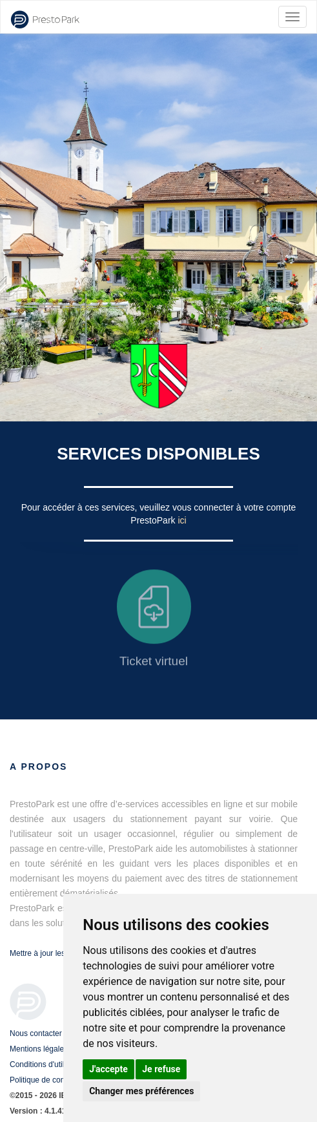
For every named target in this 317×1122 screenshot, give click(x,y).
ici (182, 520)
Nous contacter (36, 1033)
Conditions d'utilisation (48, 1064)
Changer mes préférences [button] (141, 1091)
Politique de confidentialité (54, 1080)
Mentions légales (39, 1048)
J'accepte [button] (108, 1069)
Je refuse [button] (161, 1069)
